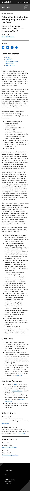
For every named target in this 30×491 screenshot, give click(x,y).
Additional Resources (12, 61)
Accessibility (8, 470)
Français (19, 2)
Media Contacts (10, 65)
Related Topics (10, 63)
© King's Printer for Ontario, (9, 482)
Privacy (7, 474)
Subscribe (26, 2)
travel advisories (17, 391)
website (19, 375)
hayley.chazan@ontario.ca (10, 455)
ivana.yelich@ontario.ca (9, 447)
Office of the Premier (8, 37)
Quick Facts (9, 59)
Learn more (5, 423)
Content (8, 57)
